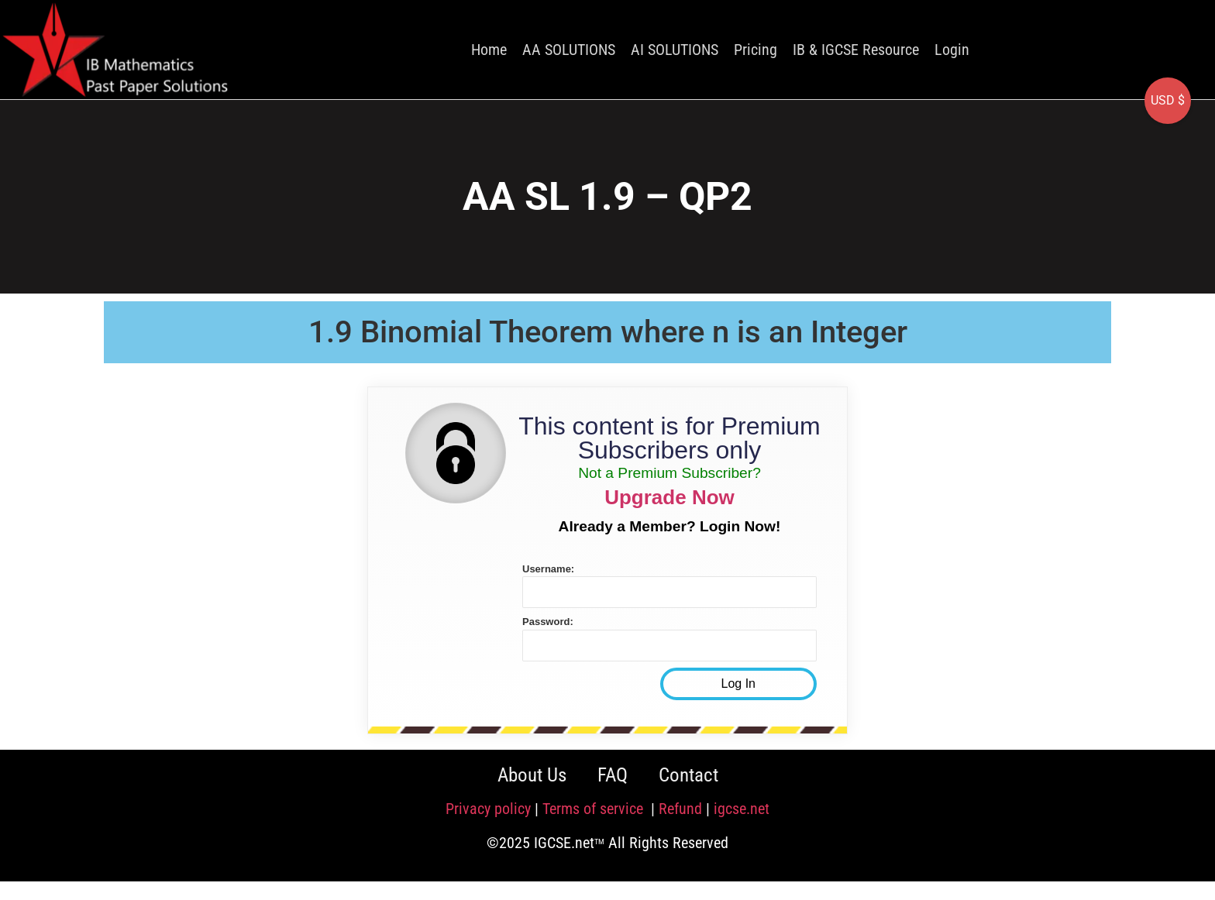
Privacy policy (488, 808)
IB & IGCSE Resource (856, 49)
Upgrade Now (669, 497)
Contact (688, 775)
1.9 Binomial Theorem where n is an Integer (607, 332)
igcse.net (741, 808)
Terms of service (594, 808)
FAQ (612, 775)
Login (951, 49)
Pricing (755, 49)
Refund (680, 808)
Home (489, 49)
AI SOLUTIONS (674, 49)
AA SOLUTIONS (568, 49)
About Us (531, 775)
